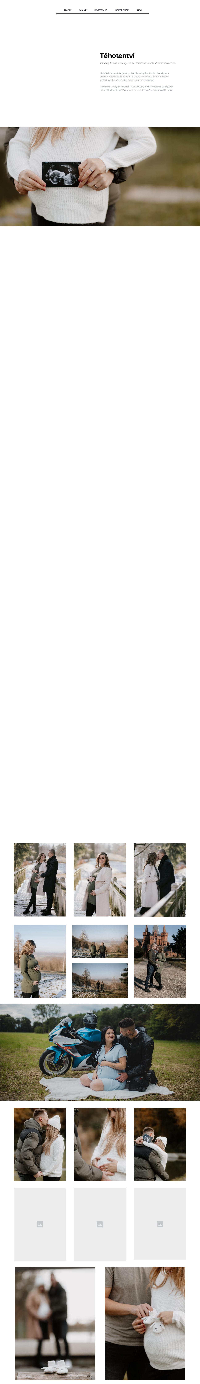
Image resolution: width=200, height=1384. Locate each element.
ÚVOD (67, 10)
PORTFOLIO (100, 10)
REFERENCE (122, 10)
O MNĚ (83, 10)
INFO (139, 10)
